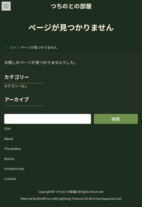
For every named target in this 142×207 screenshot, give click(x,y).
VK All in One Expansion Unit (102, 198)
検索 (115, 119)
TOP (7, 129)
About (8, 139)
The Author (12, 149)
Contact (10, 179)
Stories (9, 159)
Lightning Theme (69, 198)
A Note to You (14, 169)
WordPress (44, 198)
